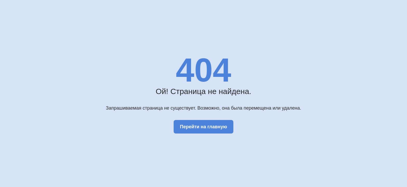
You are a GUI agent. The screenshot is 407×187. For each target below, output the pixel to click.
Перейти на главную (203, 126)
